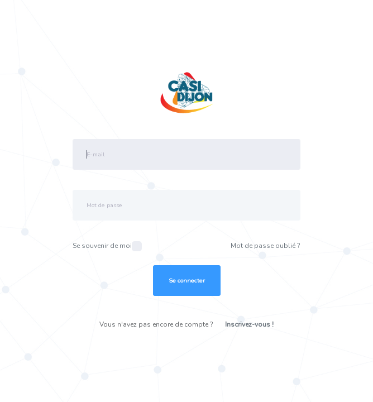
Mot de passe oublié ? (265, 245)
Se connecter (187, 280)
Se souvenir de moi (107, 246)
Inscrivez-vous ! (249, 324)
